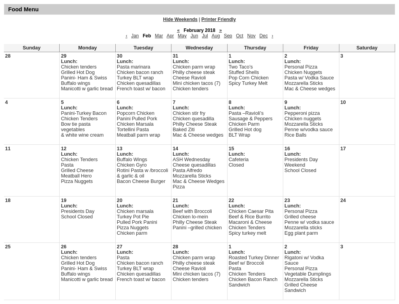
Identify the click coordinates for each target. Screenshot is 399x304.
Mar (159, 36)
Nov (251, 36)
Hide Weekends (180, 19)
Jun (194, 36)
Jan (135, 36)
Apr (170, 36)
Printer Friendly (218, 19)
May (182, 36)
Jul (205, 36)
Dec (264, 36)
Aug (216, 36)
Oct (240, 36)
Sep (228, 36)
